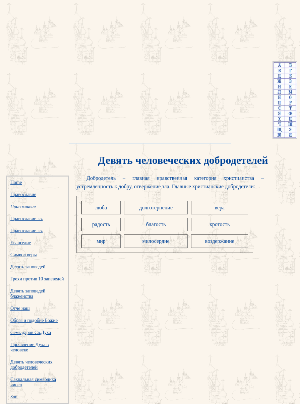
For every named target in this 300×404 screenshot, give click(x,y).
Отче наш (19, 308)
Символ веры (23, 254)
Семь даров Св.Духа (30, 332)
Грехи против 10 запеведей (37, 278)
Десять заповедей (27, 266)
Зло (13, 396)
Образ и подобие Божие (34, 320)
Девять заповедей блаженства (27, 293)
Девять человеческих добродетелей (31, 364)
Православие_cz (26, 218)
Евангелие (20, 242)
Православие (23, 194)
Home (16, 182)
